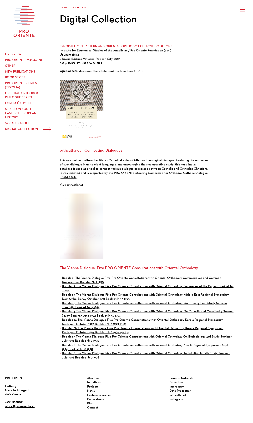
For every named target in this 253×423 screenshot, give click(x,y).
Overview (13, 54)
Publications (95, 399)
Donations (176, 382)
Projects (92, 386)
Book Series (15, 77)
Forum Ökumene (19, 103)
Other (10, 66)
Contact (92, 407)
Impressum (176, 386)
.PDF (138, 71)
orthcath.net (74, 185)
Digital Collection (21, 129)
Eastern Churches (99, 395)
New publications (20, 71)
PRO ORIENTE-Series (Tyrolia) (21, 85)
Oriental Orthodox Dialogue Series (22, 95)
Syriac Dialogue (18, 123)
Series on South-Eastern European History (20, 113)
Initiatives (94, 382)
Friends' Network (181, 378)
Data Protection (180, 391)
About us (93, 378)
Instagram (176, 399)
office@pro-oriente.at (20, 406)
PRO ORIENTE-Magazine (24, 60)
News (91, 391)
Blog (90, 403)
